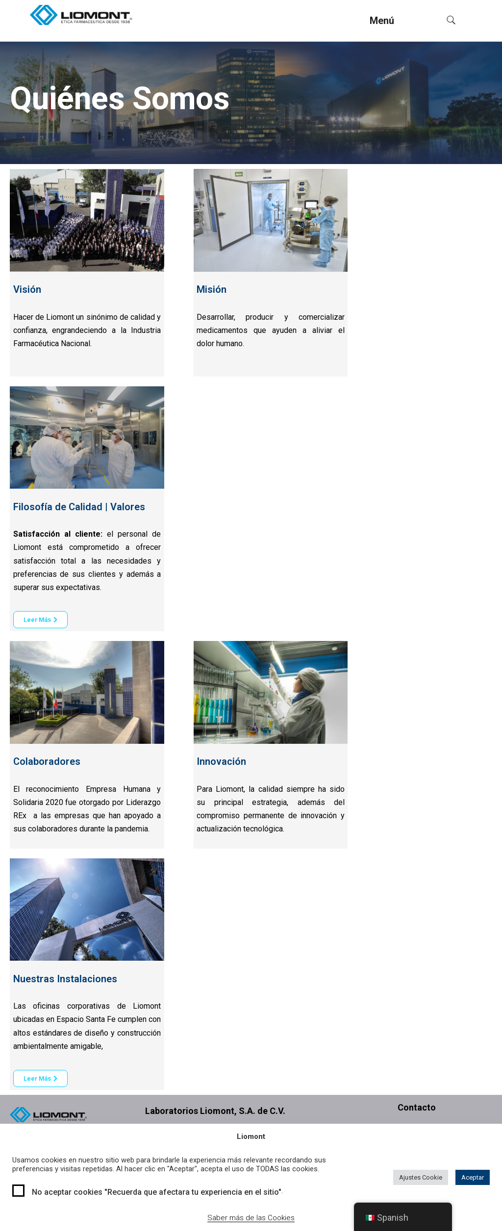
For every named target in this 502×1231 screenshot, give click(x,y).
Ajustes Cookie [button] (420, 1177)
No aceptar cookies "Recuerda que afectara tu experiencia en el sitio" (156, 1192)
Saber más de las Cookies (251, 1217)
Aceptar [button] (472, 1177)
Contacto (417, 1107)
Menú (382, 20)
